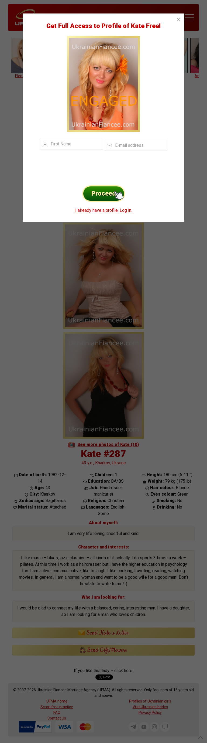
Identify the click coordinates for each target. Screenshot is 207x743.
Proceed (108, 193)
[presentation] (95, 166)
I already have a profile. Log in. (103, 210)
